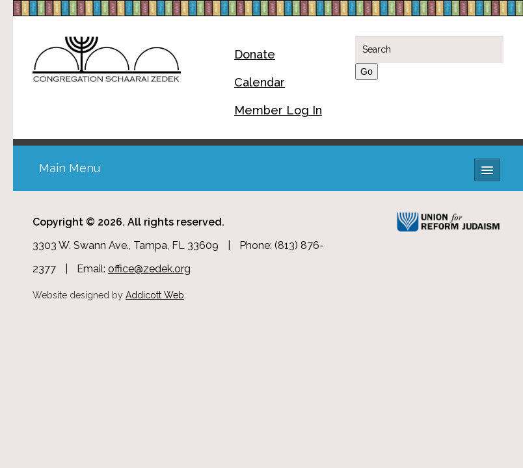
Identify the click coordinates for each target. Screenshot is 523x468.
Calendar (259, 82)
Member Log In (278, 110)
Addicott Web (155, 295)
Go (366, 71)
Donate (254, 54)
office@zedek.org (149, 269)
